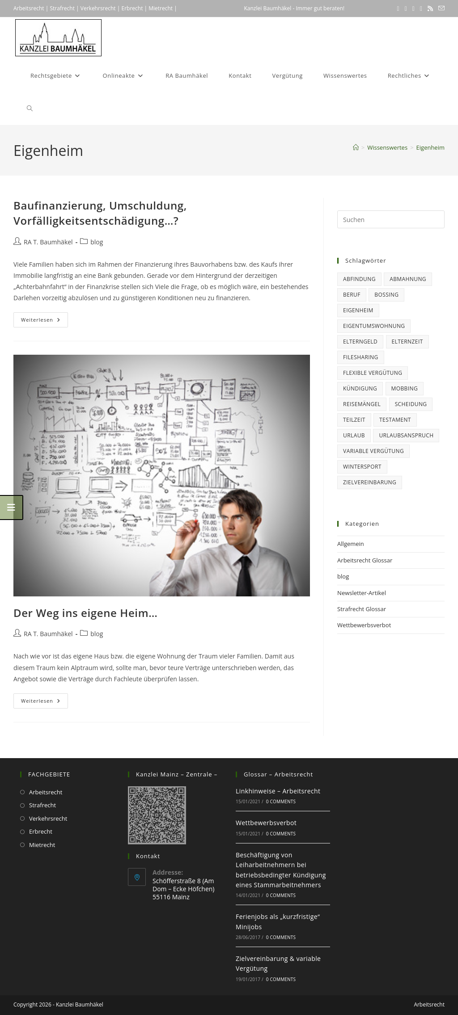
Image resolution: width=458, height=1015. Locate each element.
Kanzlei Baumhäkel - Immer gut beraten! (294, 8)
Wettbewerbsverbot (364, 625)
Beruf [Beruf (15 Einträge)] (351, 294)
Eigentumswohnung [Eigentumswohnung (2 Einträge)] (374, 326)
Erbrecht (132, 8)
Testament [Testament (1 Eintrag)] (395, 420)
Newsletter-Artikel (361, 593)
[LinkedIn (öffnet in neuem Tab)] (413, 8)
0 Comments (281, 801)
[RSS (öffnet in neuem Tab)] (430, 8)
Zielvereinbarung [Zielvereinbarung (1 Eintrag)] (369, 482)
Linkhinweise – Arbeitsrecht (278, 791)
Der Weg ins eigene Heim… (85, 612)
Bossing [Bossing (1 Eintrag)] (386, 294)
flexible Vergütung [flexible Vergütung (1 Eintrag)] (372, 373)
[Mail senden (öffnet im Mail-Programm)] (440, 8)
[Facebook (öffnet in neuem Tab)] (406, 8)
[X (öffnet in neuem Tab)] (398, 8)
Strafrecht (62, 8)
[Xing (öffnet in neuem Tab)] (421, 8)
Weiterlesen (44, 321)
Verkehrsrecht (98, 8)
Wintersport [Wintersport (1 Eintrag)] (362, 466)
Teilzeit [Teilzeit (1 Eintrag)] (354, 420)
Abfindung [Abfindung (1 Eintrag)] (359, 279)
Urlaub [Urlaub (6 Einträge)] (354, 435)
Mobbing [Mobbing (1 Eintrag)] (404, 388)
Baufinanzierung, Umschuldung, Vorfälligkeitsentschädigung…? (100, 213)
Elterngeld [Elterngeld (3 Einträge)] (360, 341)
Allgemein (350, 544)
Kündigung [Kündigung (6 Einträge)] (360, 388)
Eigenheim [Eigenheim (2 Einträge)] (358, 310)
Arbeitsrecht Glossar (364, 560)
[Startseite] (356, 147)
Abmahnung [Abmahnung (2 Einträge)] (408, 279)
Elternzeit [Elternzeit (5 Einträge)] (407, 341)
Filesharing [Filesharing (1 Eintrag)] (360, 357)
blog (96, 242)
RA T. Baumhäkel (48, 242)
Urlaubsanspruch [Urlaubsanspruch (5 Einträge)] (406, 435)
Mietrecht (160, 8)
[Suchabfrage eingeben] (391, 219)
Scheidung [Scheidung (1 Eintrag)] (411, 404)
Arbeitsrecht (28, 8)
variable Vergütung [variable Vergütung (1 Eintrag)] (373, 451)
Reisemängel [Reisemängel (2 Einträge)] (362, 404)
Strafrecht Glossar (361, 609)
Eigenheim (430, 147)
